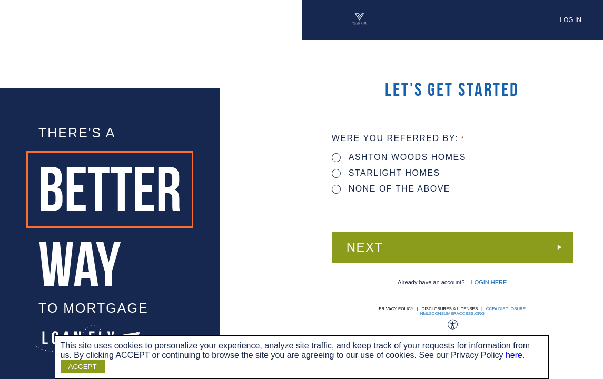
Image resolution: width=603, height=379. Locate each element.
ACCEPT (82, 367)
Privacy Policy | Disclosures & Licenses (428, 308)
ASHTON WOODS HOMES (399, 157)
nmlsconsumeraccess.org (452, 313)
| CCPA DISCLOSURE (502, 308)
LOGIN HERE (489, 282)
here (514, 355)
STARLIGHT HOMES (386, 172)
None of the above (391, 188)
